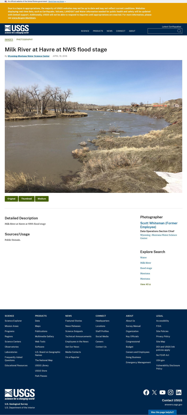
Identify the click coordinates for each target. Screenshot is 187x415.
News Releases (72, 326)
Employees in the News (76, 341)
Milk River (145, 263)
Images (9, 39)
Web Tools (40, 341)
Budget (129, 347)
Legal (159, 316)
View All (145, 284)
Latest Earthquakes (171, 26)
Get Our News (72, 347)
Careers (99, 341)
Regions (9, 336)
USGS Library (42, 365)
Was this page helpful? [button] (162, 412)
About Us (130, 321)
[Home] (17, 33)
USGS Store (41, 371)
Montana (145, 273)
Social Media (102, 336)
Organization (132, 331)
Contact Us (101, 347)
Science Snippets (74, 331)
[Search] (179, 31)
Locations (100, 326)
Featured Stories (73, 321)
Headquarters (102, 321)
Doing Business (133, 357)
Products (98, 31)
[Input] (165, 31)
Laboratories (11, 352)
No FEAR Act (162, 355)
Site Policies (162, 331)
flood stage (146, 268)
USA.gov (160, 360)
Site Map (160, 341)
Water (143, 257)
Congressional (133, 341)
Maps (38, 326)
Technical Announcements (78, 336)
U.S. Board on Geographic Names (47, 354)
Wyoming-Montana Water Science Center (29, 56)
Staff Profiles (102, 331)
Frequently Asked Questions (13, 359)
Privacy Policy (163, 336)
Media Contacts (73, 352)
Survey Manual (133, 326)
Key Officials (132, 336)
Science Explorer (13, 321)
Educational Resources (16, 365)
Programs (9, 331)
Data (37, 321)
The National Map (44, 360)
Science (85, 31)
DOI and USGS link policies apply (165, 348)
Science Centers (13, 341)
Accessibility (162, 321)
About (132, 31)
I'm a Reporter (72, 357)
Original (11, 198)
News (109, 31)
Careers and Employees (137, 352)
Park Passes (41, 376)
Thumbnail (26, 198)
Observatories (12, 347)
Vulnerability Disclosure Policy (168, 367)
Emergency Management (138, 362)
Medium (42, 198)
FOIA (158, 326)
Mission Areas (11, 326)
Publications (41, 331)
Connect (120, 31)
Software (39, 347)
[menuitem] (85, 29)
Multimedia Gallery (44, 336)
